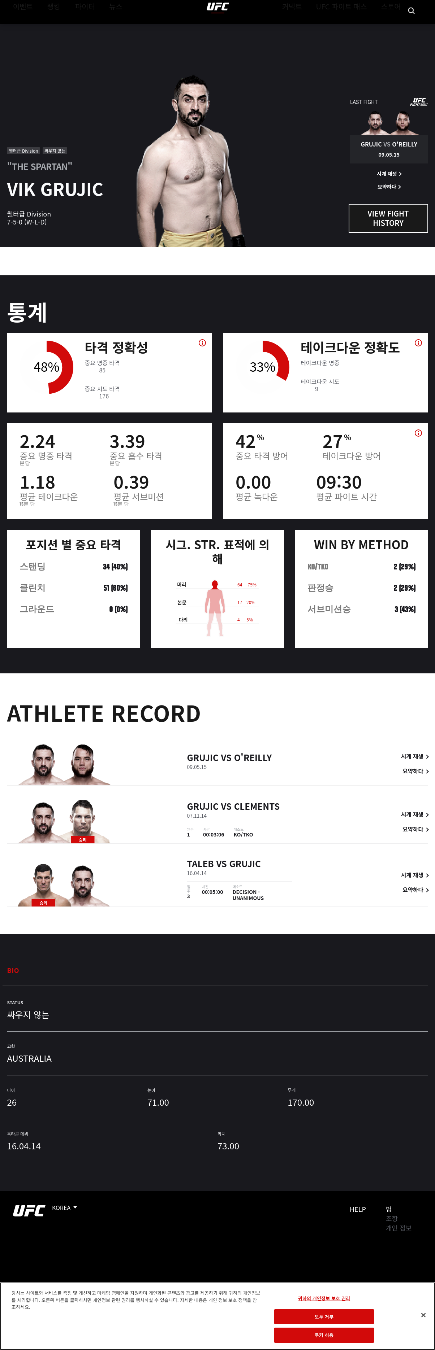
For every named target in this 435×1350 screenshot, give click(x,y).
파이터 (79, 27)
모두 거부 (324, 1316)
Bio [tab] (13, 970)
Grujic (203, 758)
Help (358, 1209)
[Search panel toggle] (411, 27)
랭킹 (48, 27)
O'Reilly (253, 758)
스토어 (393, 27)
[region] (217, 1316)
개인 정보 (399, 1227)
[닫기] (423, 1315)
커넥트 (308, 27)
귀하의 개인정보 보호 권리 (324, 1298)
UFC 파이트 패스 (350, 27)
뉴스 (106, 27)
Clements (257, 807)
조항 (392, 1218)
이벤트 (21, 27)
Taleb (200, 865)
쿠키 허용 (324, 1335)
